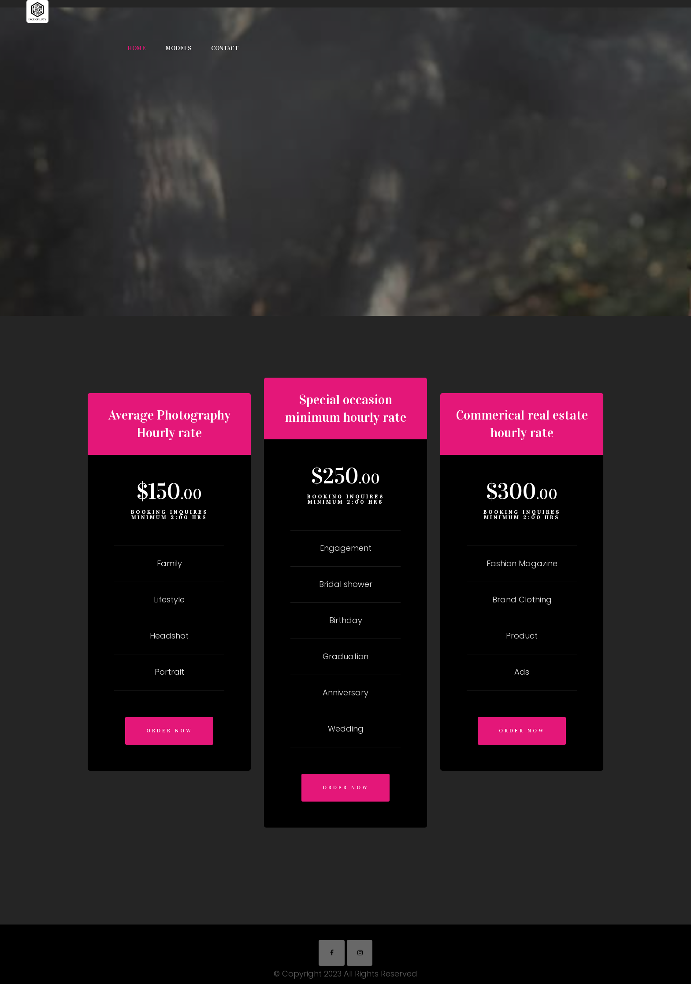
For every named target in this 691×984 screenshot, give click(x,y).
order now (169, 731)
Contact (224, 48)
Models (178, 48)
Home (136, 48)
